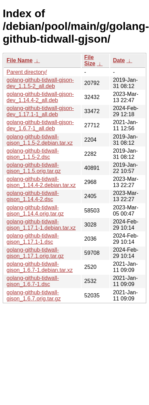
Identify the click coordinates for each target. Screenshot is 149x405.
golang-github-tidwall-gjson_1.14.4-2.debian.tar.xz (41, 182)
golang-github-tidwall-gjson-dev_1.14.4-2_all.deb (40, 97)
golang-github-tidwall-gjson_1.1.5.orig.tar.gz (34, 168)
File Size (89, 60)
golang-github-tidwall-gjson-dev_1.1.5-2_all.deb (40, 83)
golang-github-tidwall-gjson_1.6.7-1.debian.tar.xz (40, 267)
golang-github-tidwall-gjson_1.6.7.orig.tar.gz (34, 295)
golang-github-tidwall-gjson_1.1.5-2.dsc (33, 154)
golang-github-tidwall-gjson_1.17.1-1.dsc (33, 239)
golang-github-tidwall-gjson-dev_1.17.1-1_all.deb (40, 111)
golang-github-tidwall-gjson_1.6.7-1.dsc (33, 281)
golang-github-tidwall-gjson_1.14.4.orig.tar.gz (35, 211)
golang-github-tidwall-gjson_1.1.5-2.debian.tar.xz (40, 140)
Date (119, 60)
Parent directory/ (27, 72)
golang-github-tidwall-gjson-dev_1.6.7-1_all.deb (40, 125)
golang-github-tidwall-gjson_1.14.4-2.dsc (33, 196)
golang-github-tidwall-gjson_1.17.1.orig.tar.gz (35, 253)
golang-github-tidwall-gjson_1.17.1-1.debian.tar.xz (41, 225)
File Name (20, 60)
